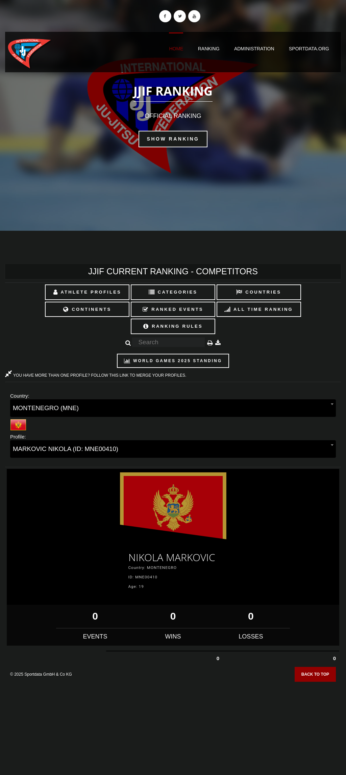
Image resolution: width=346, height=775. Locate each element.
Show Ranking (173, 139)
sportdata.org (309, 48)
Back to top (315, 674)
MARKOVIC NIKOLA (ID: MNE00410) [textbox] (65, 448)
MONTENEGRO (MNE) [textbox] (46, 407)
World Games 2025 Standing (173, 360)
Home (176, 48)
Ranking (209, 48)
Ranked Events (173, 309)
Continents (87, 309)
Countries (258, 292)
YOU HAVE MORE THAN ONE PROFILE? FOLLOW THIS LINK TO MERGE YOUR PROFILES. (95, 375)
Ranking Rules (173, 326)
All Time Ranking (258, 309)
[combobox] (173, 408)
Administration (254, 48)
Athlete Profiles (87, 292)
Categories (173, 292)
